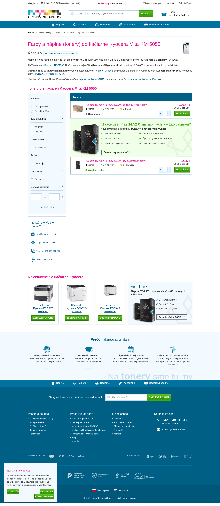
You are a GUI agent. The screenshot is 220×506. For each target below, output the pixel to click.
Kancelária (128, 25)
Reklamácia (34, 434)
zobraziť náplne (43, 318)
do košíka (182, 113)
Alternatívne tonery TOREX (85, 426)
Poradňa (76, 441)
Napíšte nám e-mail (43, 242)
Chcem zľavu (159, 397)
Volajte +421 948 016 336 (45, 251)
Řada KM (70, 33)
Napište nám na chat (43, 234)
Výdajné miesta (36, 422)
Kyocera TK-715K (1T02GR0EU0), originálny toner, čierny (116, 105)
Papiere (78, 25)
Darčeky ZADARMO (81, 422)
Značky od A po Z (37, 426)
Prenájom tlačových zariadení (85, 434)
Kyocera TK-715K (53, 65)
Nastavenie (46, 491)
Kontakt (170, 3)
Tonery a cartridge (45, 33)
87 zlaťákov (128, 165)
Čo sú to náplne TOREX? (117, 152)
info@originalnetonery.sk (173, 429)
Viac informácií (44, 484)
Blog (74, 437)
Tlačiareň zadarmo (157, 25)
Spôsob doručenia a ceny (41, 418)
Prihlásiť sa (185, 3)
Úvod (32, 33)
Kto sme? (118, 418)
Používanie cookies (123, 422)
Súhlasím (13, 491)
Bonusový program (38, 430)
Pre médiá (118, 430)
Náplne (56, 25)
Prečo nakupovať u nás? (83, 418)
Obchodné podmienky (124, 426)
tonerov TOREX (103, 70)
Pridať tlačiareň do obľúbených (60, 53)
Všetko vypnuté (44, 496)
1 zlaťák (127, 109)
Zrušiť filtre (47, 207)
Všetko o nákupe (152, 3)
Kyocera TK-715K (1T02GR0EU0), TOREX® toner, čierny (115, 161)
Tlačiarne (102, 25)
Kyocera (59, 33)
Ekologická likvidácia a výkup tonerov (89, 430)
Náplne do (43, 308)
